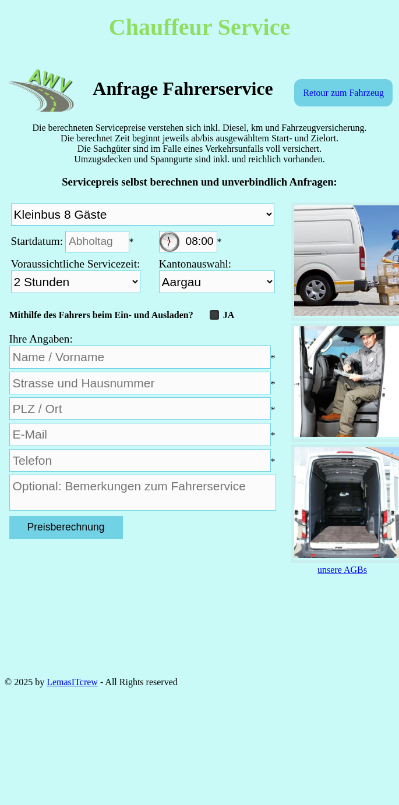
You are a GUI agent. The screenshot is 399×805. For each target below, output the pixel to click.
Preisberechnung (65, 527)
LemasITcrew (72, 682)
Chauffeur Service (199, 27)
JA (222, 315)
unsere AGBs (342, 570)
